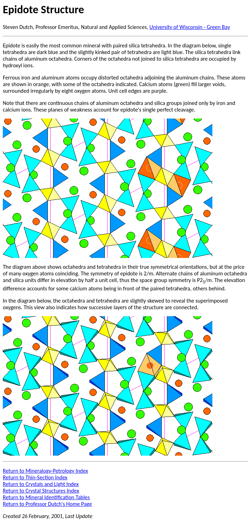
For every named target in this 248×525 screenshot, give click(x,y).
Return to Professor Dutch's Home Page (47, 504)
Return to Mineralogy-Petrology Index (45, 470)
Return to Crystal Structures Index (41, 490)
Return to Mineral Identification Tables (46, 497)
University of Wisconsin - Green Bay (189, 27)
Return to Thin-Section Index (35, 477)
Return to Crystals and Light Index (41, 484)
